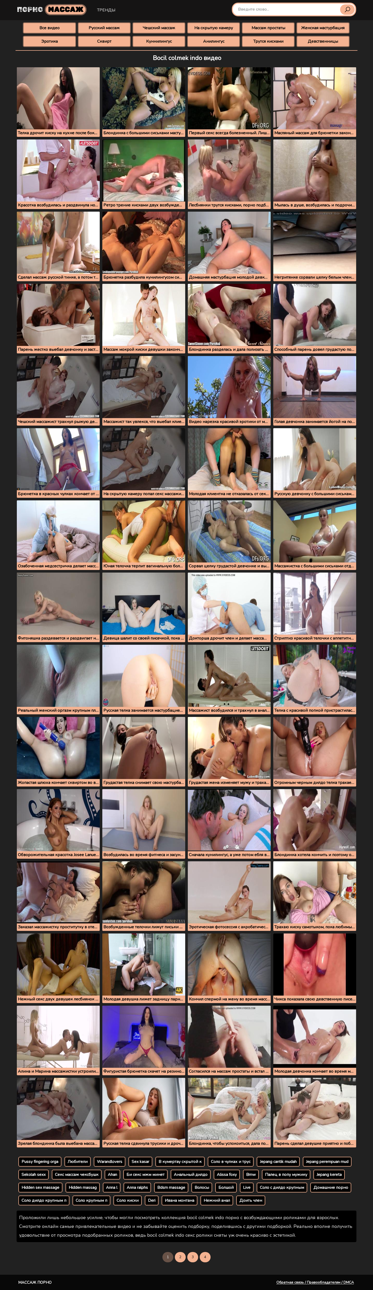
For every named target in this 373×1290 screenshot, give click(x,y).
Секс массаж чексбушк (76, 1174)
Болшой (226, 1187)
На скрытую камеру (213, 28)
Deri (151, 1200)
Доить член (250, 1200)
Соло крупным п (91, 1200)
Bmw (251, 1174)
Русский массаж (104, 28)
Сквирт (104, 41)
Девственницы (323, 41)
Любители (78, 1162)
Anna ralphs (137, 1187)
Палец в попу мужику (286, 1174)
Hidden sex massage (40, 1187)
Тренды (106, 10)
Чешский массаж (159, 28)
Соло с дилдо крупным (282, 1187)
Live (246, 1187)
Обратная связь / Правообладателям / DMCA (315, 1282)
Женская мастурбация (323, 28)
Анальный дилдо (190, 1174)
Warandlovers (109, 1162)
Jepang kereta (329, 1174)
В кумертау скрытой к (180, 1162)
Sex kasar (140, 1162)
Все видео (49, 28)
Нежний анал (217, 1200)
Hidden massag (83, 1187)
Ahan (112, 1174)
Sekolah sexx (33, 1174)
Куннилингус (159, 41)
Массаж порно (35, 1282)
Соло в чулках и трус (230, 1162)
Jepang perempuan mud (327, 1162)
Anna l (111, 1187)
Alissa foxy (227, 1174)
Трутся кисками (268, 41)
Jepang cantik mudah (278, 1162)
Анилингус (213, 41)
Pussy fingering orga (39, 1162)
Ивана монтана (179, 1200)
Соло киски (128, 1200)
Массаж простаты (268, 28)
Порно (52, 9)
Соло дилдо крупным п (43, 1200)
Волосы (202, 1187)
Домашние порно (330, 1187)
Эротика (49, 41)
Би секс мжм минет (145, 1174)
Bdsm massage (171, 1187)
